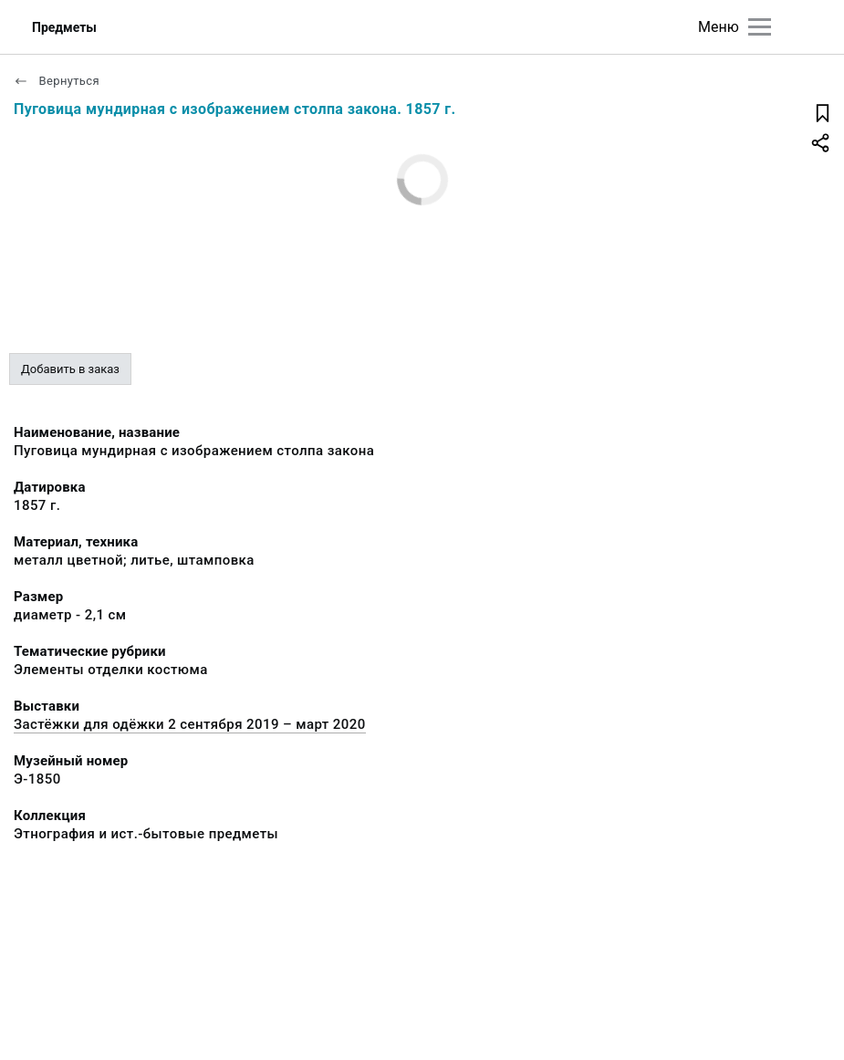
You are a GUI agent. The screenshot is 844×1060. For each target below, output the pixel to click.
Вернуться (56, 81)
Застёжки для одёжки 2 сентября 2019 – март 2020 (190, 724)
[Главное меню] (759, 27)
